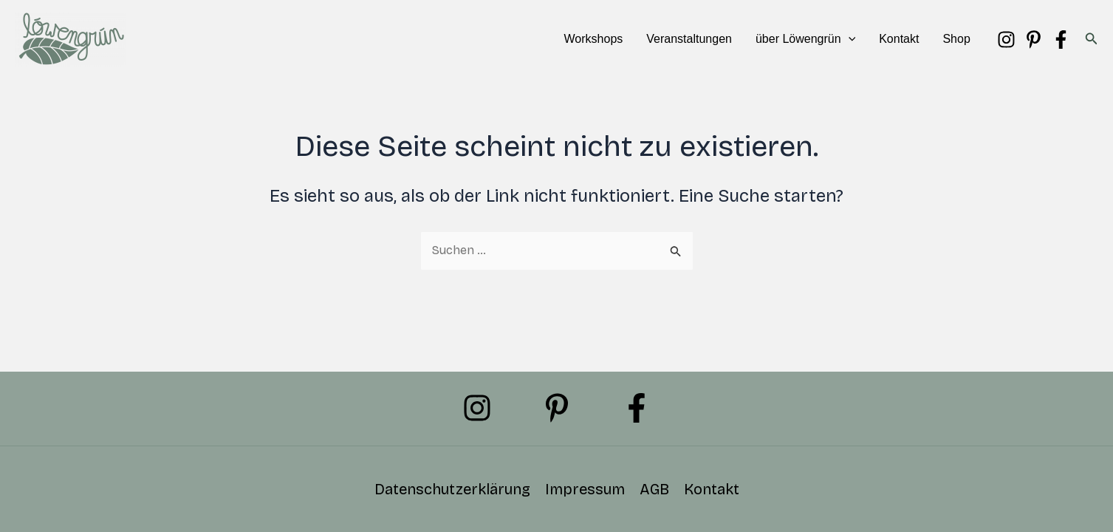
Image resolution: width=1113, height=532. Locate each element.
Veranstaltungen (689, 39)
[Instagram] (1006, 39)
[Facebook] (1061, 39)
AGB (654, 489)
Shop (956, 39)
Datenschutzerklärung (452, 489)
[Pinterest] (1033, 39)
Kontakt (899, 39)
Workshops (593, 39)
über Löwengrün (805, 39)
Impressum (585, 489)
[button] (848, 39)
